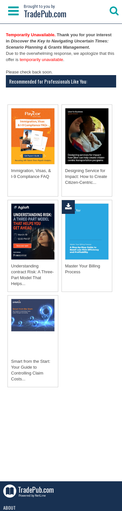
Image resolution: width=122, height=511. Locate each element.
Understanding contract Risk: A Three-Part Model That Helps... (32, 274)
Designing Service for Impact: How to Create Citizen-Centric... (86, 176)
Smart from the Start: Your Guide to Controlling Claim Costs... (30, 370)
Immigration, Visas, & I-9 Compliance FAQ (31, 173)
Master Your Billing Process (82, 268)
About (9, 507)
